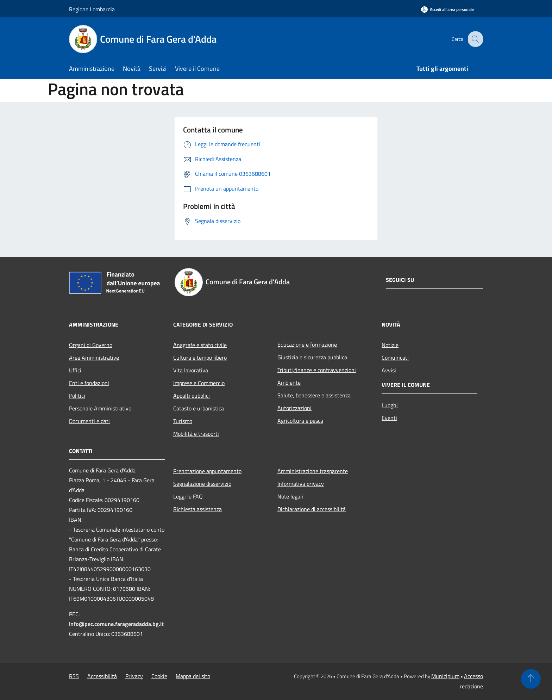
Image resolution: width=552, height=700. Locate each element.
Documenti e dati (89, 421)
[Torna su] (531, 679)
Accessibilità (102, 676)
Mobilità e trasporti (196, 433)
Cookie (159, 676)
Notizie (390, 345)
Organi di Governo (90, 345)
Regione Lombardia (92, 9)
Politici (77, 395)
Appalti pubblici (191, 395)
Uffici (75, 370)
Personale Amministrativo (100, 408)
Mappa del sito (193, 676)
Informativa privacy (300, 483)
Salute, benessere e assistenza (314, 395)
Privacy (134, 676)
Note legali (290, 496)
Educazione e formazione (307, 344)
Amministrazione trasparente (312, 471)
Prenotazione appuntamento (207, 471)
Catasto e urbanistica (198, 408)
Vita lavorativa (190, 370)
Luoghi (390, 405)
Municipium (445, 676)
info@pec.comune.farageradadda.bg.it (116, 624)
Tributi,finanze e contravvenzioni (316, 370)
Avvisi (389, 370)
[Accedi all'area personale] (447, 9)
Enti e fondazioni (89, 383)
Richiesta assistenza (197, 509)
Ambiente (289, 382)
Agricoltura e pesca (300, 420)
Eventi (389, 418)
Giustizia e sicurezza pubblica (312, 357)
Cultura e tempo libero (200, 357)
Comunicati (395, 357)
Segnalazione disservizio (202, 483)
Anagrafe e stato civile (200, 345)
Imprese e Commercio (199, 383)
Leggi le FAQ (188, 496)
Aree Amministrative (94, 357)
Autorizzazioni (294, 408)
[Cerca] (474, 39)
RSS (74, 676)
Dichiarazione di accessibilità (311, 509)
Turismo (182, 421)
